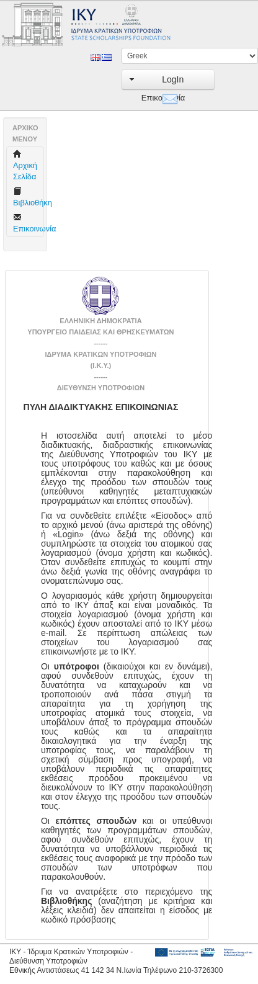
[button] (168, 79)
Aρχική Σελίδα (25, 165)
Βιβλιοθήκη (30, 197)
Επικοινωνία (149, 97)
